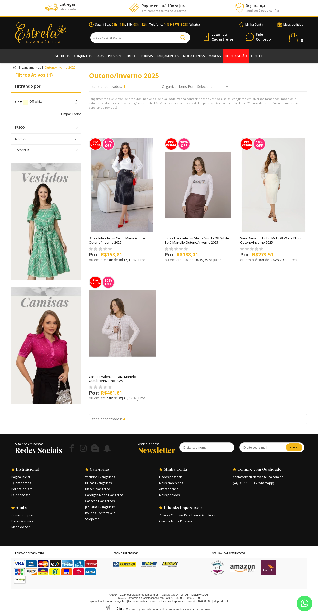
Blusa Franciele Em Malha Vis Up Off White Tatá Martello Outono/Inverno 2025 (197, 240)
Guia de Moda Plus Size (175, 521)
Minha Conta (254, 24)
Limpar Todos (71, 114)
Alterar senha (168, 489)
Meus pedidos (293, 24)
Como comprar (22, 515)
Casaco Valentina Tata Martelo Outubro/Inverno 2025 (112, 378)
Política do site (21, 489)
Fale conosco (20, 495)
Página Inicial (20, 477)
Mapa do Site (20, 527)
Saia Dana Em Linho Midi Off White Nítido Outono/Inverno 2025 (271, 240)
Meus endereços (171, 483)
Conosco (263, 37)
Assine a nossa (148, 444)
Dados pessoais (170, 477)
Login (216, 34)
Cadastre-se (222, 39)
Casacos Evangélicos (100, 501)
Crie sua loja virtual (138, 609)
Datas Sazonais (22, 521)
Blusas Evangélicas (98, 483)
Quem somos (21, 483)
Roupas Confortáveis (100, 513)
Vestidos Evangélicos (100, 477)
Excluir (76, 102)
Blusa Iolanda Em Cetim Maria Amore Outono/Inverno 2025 (117, 240)
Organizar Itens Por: (178, 86)
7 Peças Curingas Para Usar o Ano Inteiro (188, 515)
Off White (25, 102)
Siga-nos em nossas (29, 444)
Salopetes (92, 519)
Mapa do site (221, 601)
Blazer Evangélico (97, 489)
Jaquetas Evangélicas (100, 507)
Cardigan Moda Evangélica (104, 495)
